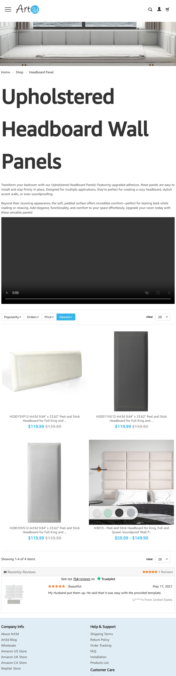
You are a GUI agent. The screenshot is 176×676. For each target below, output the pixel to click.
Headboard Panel (41, 72)
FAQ (93, 651)
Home (5, 72)
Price (49, 317)
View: (149, 317)
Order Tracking (100, 645)
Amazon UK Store (14, 657)
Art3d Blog (9, 640)
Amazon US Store (14, 651)
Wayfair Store (11, 668)
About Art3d (10, 634)
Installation (98, 657)
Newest (66, 317)
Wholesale (8, 645)
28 (164, 317)
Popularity (12, 317)
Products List (99, 663)
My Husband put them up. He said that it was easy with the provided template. (104, 593)
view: (149, 559)
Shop (19, 72)
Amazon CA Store (14, 663)
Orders (33, 317)
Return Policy (99, 640)
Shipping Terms (101, 634)
